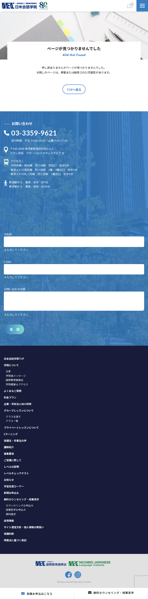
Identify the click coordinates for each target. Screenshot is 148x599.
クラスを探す (13, 416)
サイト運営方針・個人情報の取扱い (24, 527)
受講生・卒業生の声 (15, 440)
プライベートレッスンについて (21, 427)
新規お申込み (11, 492)
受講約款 (9, 533)
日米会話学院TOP (14, 358)
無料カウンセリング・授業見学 (21, 499)
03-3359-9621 (34, 133)
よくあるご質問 (12, 390)
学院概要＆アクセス (17, 384)
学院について (11, 365)
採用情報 (9, 520)
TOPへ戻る (74, 89)
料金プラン (10, 397)
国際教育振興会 (14, 380)
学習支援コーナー (14, 486)
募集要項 (9, 453)
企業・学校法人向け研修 (17, 404)
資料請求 (11, 514)
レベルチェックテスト (16, 473)
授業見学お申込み (16, 509)
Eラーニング (11, 434)
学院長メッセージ (16, 375)
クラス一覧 (12, 420)
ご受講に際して (12, 460)
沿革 (8, 371)
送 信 (14, 329)
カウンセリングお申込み (19, 505)
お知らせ (9, 479)
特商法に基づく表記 (15, 540)
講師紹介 (9, 447)
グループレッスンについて (19, 410)
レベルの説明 (11, 466)
